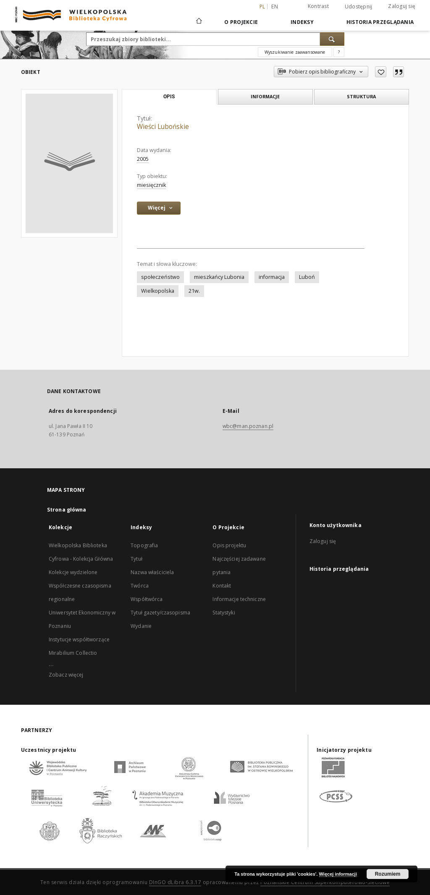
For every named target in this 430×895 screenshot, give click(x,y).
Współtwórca (147, 599)
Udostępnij (358, 6)
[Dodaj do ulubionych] (380, 71)
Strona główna (67, 509)
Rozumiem (388, 874)
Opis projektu (229, 545)
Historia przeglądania (380, 22)
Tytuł (136, 558)
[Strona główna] (198, 22)
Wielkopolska (157, 290)
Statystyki (223, 612)
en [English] (274, 6)
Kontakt (221, 585)
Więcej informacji (338, 874)
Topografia (144, 545)
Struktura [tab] (361, 96)
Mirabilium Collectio (73, 652)
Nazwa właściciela (152, 572)
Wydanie (141, 626)
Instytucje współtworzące (79, 639)
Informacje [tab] (265, 96)
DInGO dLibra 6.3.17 (175, 882)
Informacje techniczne (239, 599)
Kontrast (318, 6)
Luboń (307, 277)
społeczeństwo (160, 277)
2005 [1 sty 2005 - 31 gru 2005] (143, 159)
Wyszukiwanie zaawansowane (295, 52)
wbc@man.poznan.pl (248, 426)
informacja (272, 277)
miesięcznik (151, 185)
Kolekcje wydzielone (73, 572)
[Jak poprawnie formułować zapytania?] (338, 52)
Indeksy (302, 22)
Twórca (140, 585)
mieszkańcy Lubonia (219, 277)
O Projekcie (241, 22)
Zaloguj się (401, 6)
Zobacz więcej (66, 674)
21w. (194, 290)
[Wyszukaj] (332, 39)
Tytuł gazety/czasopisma (160, 612)
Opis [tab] (169, 97)
